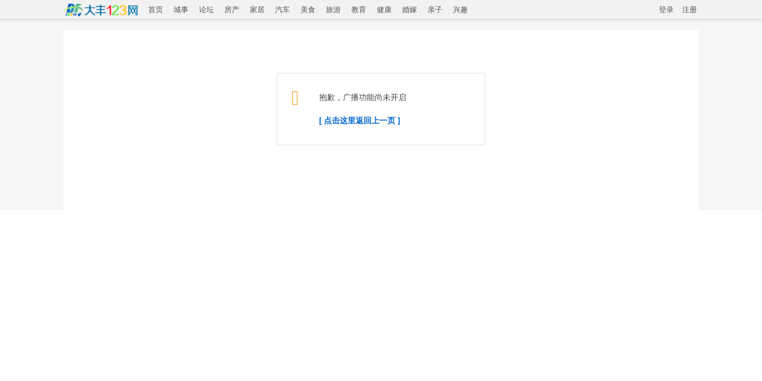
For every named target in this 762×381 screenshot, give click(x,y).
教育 (358, 9)
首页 (155, 9)
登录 (666, 9)
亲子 (435, 9)
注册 (689, 9)
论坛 (206, 9)
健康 (384, 9)
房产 (231, 9)
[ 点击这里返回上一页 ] (359, 120)
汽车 (282, 9)
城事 (181, 9)
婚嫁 (409, 9)
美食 (308, 9)
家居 (257, 9)
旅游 (333, 9)
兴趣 (460, 9)
